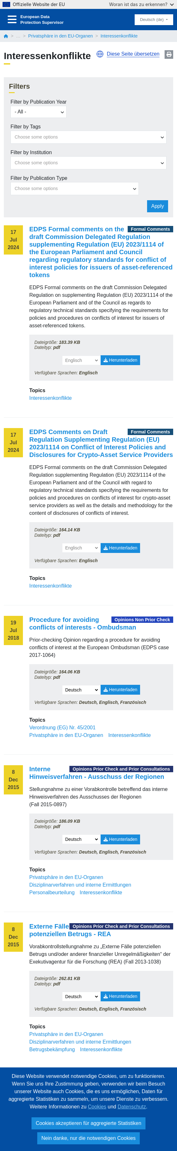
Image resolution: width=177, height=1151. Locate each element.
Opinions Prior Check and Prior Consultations (121, 769)
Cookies (97, 1106)
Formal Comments (150, 229)
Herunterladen (120, 360)
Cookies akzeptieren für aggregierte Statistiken (88, 1123)
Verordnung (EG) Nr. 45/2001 (62, 727)
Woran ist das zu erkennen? (141, 4)
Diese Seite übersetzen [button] (133, 54)
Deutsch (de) (152, 19)
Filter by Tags (26, 126)
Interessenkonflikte (50, 398)
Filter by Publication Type (39, 178)
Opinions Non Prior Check (142, 619)
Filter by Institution (31, 152)
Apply (157, 206)
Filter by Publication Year (39, 102)
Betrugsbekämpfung (52, 1049)
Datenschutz (131, 1106)
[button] (100, 54)
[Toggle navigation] (12, 19)
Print (169, 54)
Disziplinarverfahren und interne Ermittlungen (80, 885)
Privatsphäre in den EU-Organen (60, 35)
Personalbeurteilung (51, 892)
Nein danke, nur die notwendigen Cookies (88, 1138)
